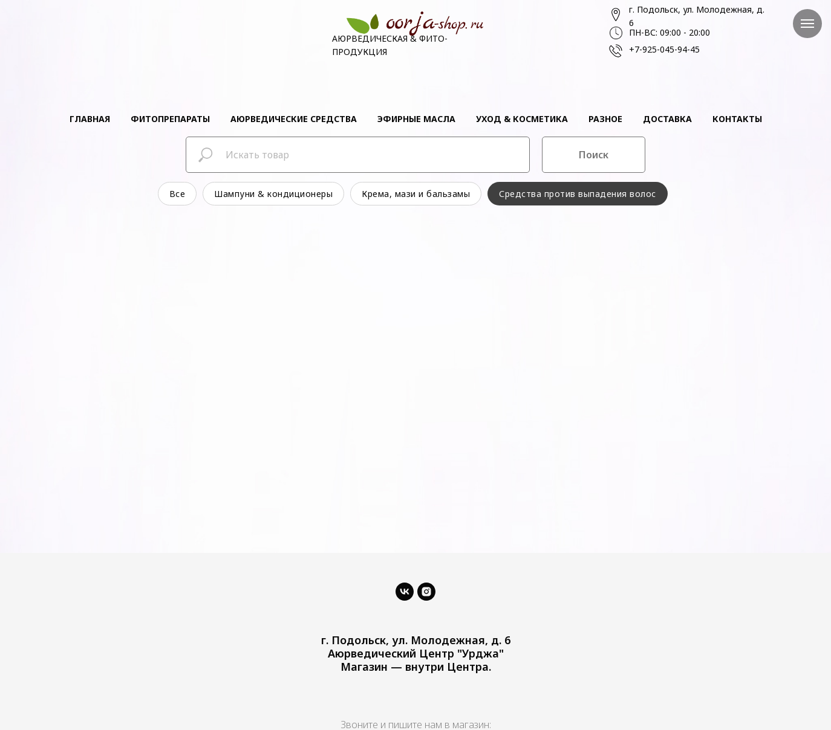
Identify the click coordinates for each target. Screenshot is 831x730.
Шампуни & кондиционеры (273, 193)
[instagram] (426, 592)
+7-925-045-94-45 (664, 49)
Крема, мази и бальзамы (416, 193)
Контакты (737, 118)
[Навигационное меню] (807, 23)
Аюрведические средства (293, 118)
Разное (605, 118)
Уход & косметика (522, 118)
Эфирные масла (416, 118)
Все (177, 193)
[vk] (405, 592)
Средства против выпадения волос (577, 193)
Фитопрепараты (170, 118)
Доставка (667, 118)
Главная (90, 118)
